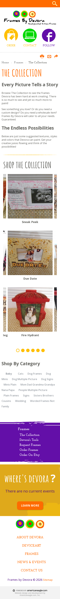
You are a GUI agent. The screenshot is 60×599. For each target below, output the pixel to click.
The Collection (30, 435)
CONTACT (30, 45)
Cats (20, 373)
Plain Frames (11, 395)
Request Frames (30, 445)
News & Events (31, 562)
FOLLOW (49, 45)
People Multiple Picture (33, 390)
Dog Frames (35, 373)
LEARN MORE (30, 505)
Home (5, 62)
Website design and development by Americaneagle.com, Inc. (30, 594)
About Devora (30, 537)
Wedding (20, 401)
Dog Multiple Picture (24, 379)
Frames (18, 62)
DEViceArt (31, 545)
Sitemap (48, 580)
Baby (9, 373)
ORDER (11, 45)
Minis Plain (10, 384)
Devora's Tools (29, 440)
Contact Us (32, 570)
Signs (26, 395)
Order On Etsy (30, 455)
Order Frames (29, 450)
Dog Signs (47, 379)
